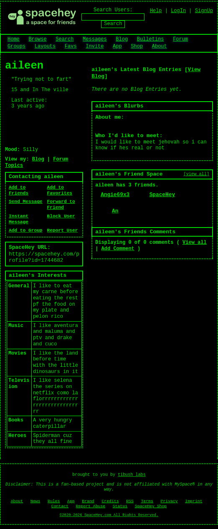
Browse (37, 39)
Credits (110, 501)
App (117, 46)
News (35, 501)
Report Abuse (91, 506)
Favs (71, 46)
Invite (95, 46)
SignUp (204, 11)
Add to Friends (18, 190)
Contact (59, 506)
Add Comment (117, 249)
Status (120, 506)
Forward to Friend (61, 204)
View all (195, 242)
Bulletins (150, 39)
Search (113, 24)
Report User (62, 230)
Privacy (169, 501)
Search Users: (113, 10)
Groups (16, 46)
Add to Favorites (59, 190)
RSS (130, 501)
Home (14, 39)
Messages (95, 39)
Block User (61, 216)
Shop (137, 46)
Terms (147, 501)
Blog (122, 39)
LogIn (178, 11)
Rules (54, 501)
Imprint (193, 501)
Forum (180, 39)
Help (156, 11)
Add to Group (26, 230)
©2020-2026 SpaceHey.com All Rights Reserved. (109, 515)
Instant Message (18, 219)
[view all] (196, 173)
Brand (88, 501)
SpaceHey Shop (151, 506)
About (159, 46)
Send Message (26, 201)
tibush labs (132, 475)
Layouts (45, 46)
